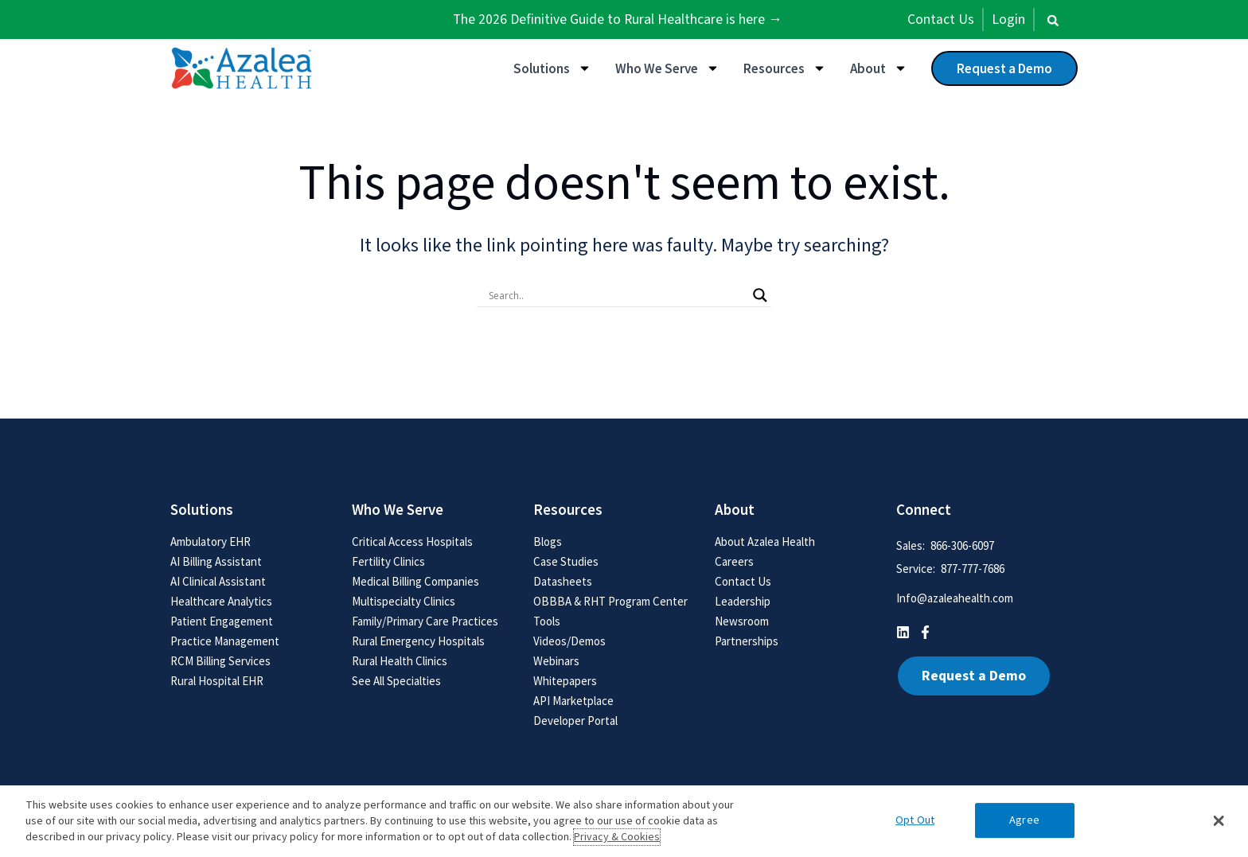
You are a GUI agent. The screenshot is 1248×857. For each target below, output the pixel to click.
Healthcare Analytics (221, 601)
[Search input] (617, 295)
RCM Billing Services (220, 660)
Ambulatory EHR (210, 541)
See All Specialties (396, 680)
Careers (734, 561)
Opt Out (914, 820)
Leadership (742, 601)
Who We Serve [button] (667, 68)
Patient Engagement (221, 621)
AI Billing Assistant (216, 561)
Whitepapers (565, 680)
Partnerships (746, 641)
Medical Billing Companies (415, 581)
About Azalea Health (765, 541)
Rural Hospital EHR (216, 680)
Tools (546, 621)
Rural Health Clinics (399, 660)
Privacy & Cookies (617, 837)
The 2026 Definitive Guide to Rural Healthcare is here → (617, 19)
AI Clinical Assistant (218, 581)
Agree (1024, 820)
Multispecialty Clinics (403, 601)
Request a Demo (1004, 68)
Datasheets (562, 581)
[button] (1053, 20)
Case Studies (566, 561)
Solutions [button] (552, 68)
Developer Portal (575, 720)
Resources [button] (784, 68)
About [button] (878, 68)
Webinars (556, 660)
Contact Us (743, 581)
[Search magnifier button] (760, 295)
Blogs (547, 541)
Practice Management (224, 641)
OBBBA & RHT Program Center (610, 601)
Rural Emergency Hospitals (418, 641)
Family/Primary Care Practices (425, 621)
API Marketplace (573, 700)
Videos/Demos (569, 641)
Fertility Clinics (388, 561)
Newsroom (742, 621)
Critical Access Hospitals (412, 541)
